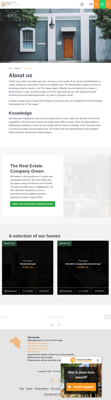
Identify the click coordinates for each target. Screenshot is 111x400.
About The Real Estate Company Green (32, 204)
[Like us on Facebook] (52, 380)
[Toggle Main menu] (108, 4)
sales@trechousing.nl (37, 346)
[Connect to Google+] (59, 380)
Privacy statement (42, 388)
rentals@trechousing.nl (38, 343)
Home (21, 388)
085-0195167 (34, 351)
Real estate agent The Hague (55, 394)
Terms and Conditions (59, 388)
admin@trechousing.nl (38, 349)
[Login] (83, 4)
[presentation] (52, 299)
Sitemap (29, 388)
